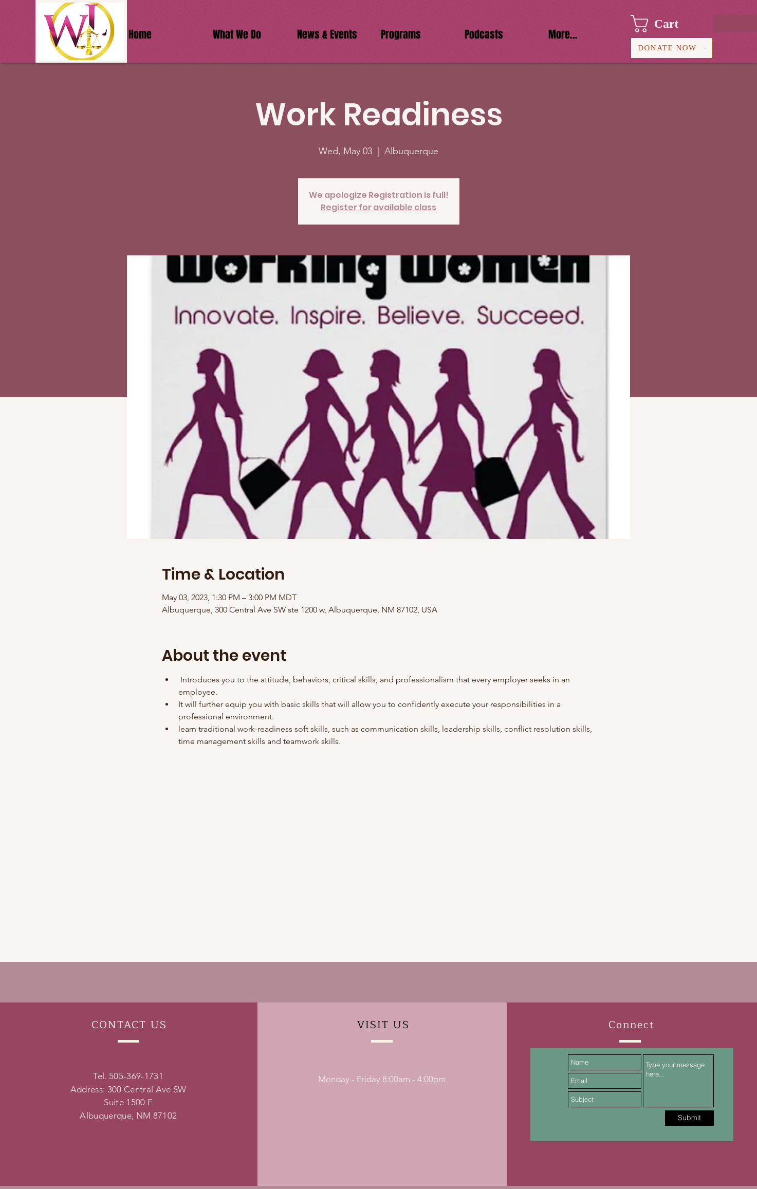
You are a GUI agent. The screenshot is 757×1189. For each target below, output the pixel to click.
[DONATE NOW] (672, 48)
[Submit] (689, 1118)
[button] (664, 23)
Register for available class (378, 207)
